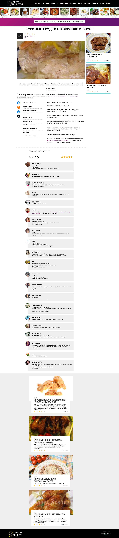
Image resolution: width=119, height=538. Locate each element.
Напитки (87, 3)
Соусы (102, 3)
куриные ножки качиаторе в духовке (57, 140)
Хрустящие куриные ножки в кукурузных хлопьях (49, 401)
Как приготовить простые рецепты (15, 3)
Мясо (35, 397)
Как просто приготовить (16, 534)
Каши (80, 3)
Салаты (95, 3)
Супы (108, 3)
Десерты (54, 3)
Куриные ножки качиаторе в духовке (49, 515)
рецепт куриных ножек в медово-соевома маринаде (63, 96)
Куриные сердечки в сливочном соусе (45, 480)
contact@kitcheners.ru (106, 534)
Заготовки (64, 3)
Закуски (73, 3)
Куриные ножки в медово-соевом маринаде (48, 441)
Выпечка (38, 3)
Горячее (46, 3)
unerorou (31, 36)
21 (25, 38)
